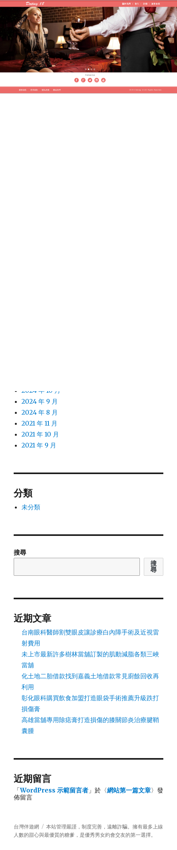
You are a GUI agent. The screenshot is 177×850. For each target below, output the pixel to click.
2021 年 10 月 (40, 434)
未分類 (30, 507)
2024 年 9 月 (39, 401)
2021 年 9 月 (38, 445)
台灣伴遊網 (26, 826)
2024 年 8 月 (39, 412)
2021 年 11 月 (39, 423)
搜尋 (20, 552)
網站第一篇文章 (129, 790)
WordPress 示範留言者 (54, 790)
